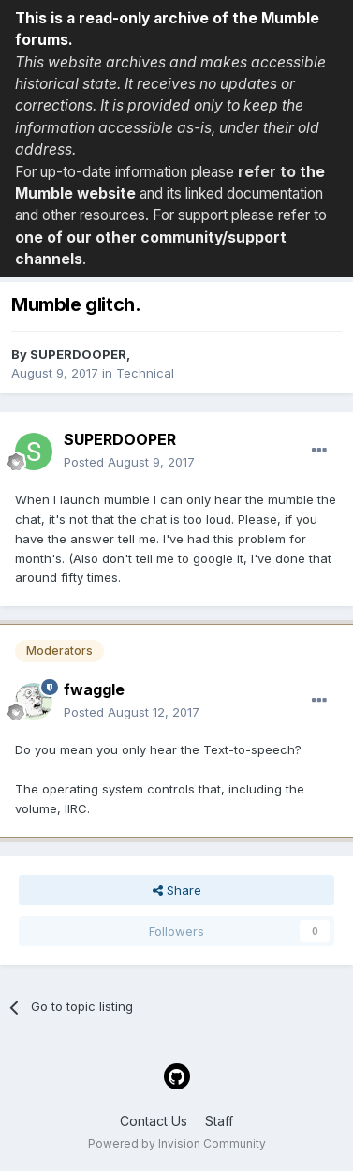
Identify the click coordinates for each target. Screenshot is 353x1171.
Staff (219, 1121)
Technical (145, 372)
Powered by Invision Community (177, 1143)
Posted (129, 461)
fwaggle (94, 689)
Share (177, 890)
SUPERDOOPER (78, 354)
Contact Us (153, 1121)
